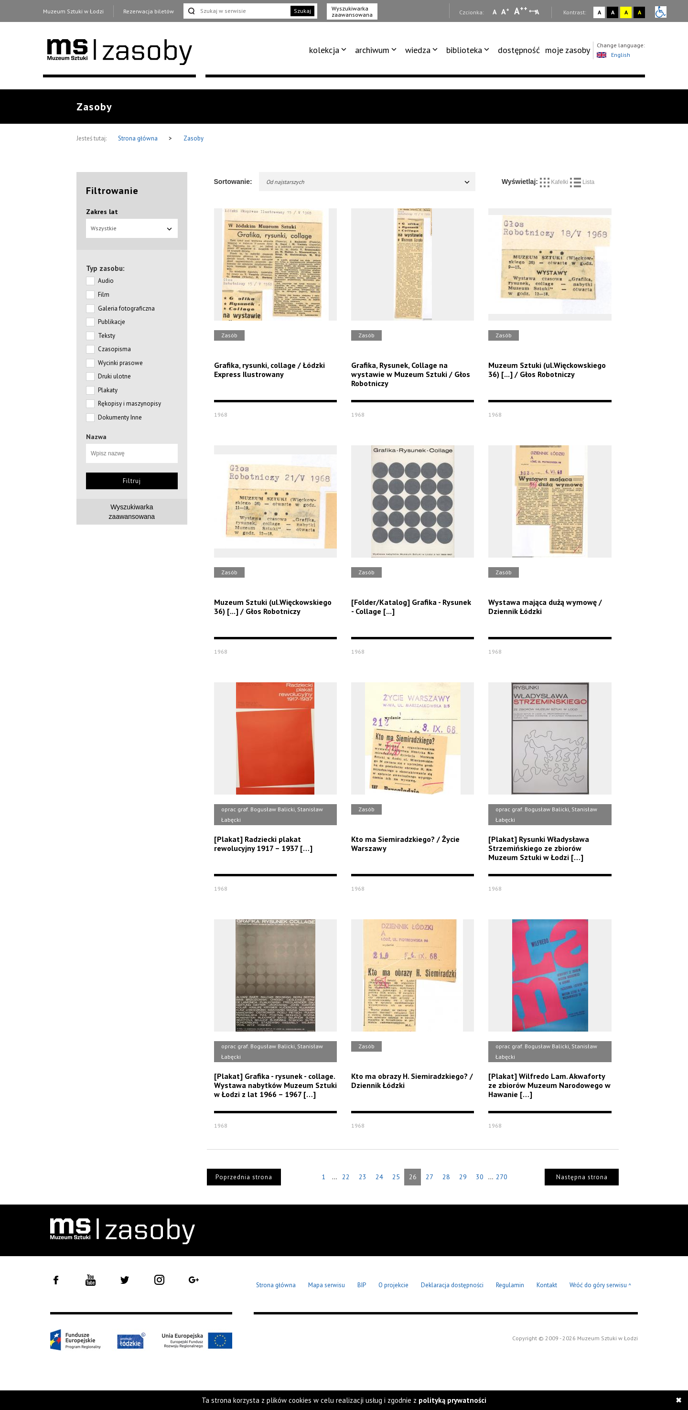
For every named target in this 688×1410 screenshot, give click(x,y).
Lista (582, 182)
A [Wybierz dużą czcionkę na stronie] (520, 11)
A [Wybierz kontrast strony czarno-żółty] (639, 12)
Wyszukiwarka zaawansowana (352, 11)
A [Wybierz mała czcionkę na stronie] (494, 12)
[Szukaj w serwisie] (236, 11)
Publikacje (111, 322)
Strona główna (138, 138)
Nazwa (96, 436)
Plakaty (108, 390)
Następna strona (582, 1177)
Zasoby (193, 138)
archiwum (372, 49)
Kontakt (547, 1285)
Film (103, 295)
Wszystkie (132, 228)
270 (501, 1177)
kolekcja (324, 49)
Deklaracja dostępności (452, 1285)
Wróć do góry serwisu (601, 1285)
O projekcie (393, 1285)
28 (446, 1177)
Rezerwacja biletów (148, 11)
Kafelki (555, 182)
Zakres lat (102, 211)
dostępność (519, 49)
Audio (106, 281)
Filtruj (132, 481)
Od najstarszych (368, 181)
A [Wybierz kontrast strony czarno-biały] (612, 12)
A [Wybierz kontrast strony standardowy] (599, 12)
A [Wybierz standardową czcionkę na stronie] (505, 11)
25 (396, 1177)
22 (346, 1177)
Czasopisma (114, 349)
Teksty (106, 336)
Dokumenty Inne (120, 417)
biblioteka (464, 49)
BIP (361, 1285)
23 (362, 1177)
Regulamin (510, 1285)
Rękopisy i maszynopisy (129, 403)
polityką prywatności (452, 1400)
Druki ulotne (114, 376)
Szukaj (302, 10)
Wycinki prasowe (120, 363)
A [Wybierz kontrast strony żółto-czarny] (626, 12)
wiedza (417, 49)
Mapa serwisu (326, 1285)
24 (379, 1177)
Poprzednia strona (243, 1177)
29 (463, 1177)
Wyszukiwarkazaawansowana (132, 511)
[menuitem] (329, 50)
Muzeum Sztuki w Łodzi (73, 11)
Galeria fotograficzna (126, 308)
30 (480, 1177)
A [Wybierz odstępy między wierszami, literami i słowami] (537, 12)
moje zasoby (567, 49)
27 (429, 1177)
